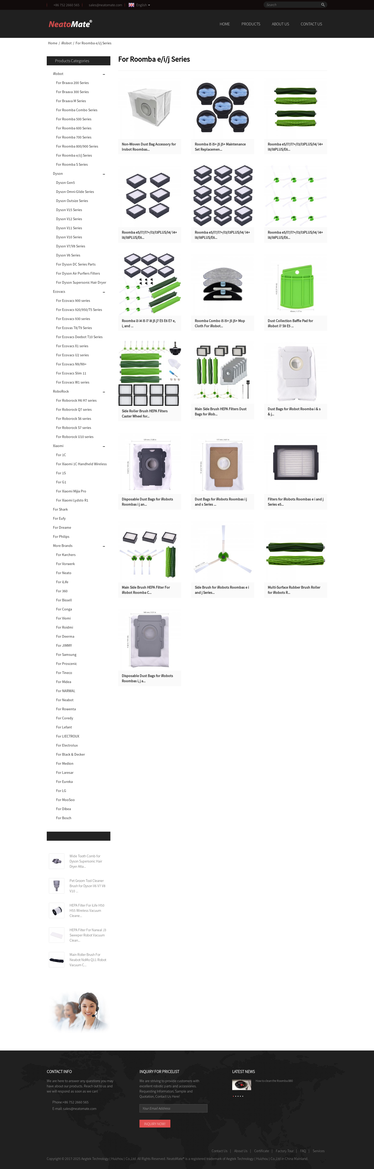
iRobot (66, 43)
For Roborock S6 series (73, 418)
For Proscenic (66, 663)
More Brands (62, 545)
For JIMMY (64, 645)
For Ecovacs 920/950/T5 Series (79, 309)
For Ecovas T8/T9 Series (74, 327)
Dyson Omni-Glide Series (75, 191)
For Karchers (66, 554)
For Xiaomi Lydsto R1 (72, 500)
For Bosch (63, 818)
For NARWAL (65, 690)
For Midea (63, 681)
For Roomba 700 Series (73, 137)
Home (225, 23)
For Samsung (66, 654)
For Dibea (63, 808)
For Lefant (64, 727)
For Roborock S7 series (73, 427)
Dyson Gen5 (65, 182)
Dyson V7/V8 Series (70, 246)
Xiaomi (58, 445)
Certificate (261, 1151)
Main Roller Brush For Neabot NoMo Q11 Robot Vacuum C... (88, 959)
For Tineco (64, 672)
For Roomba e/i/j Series (93, 43)
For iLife (62, 582)
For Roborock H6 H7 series (76, 400)
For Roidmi (64, 627)
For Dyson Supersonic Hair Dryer (81, 282)
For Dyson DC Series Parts (76, 264)
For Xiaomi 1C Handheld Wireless (81, 464)
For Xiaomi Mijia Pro (71, 491)
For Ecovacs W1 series (72, 382)
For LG (61, 790)
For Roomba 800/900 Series (77, 146)
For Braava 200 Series (72, 82)
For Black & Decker (70, 754)
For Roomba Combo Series (76, 110)
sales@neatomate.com (106, 5)
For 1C (61, 455)
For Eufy (59, 518)
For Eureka (64, 781)
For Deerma (65, 636)
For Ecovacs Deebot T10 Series (79, 337)
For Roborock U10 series (75, 436)
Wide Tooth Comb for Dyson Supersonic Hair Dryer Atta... (86, 861)
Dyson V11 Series (69, 228)
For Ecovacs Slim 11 (71, 373)
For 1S (61, 473)
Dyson (58, 173)
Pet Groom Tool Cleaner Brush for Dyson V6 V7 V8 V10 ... (87, 885)
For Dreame (62, 527)
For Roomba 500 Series (73, 119)
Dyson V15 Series (69, 209)
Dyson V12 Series (69, 219)
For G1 (61, 482)
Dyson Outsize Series (72, 200)
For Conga (64, 609)
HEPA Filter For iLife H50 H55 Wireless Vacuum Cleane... (87, 910)
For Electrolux (67, 745)
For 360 (62, 591)
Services (319, 1151)
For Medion (65, 763)
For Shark (60, 509)
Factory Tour (284, 1151)
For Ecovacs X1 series (72, 346)
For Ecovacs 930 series (73, 318)
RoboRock (61, 391)
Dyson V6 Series (68, 255)
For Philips (61, 536)
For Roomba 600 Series (73, 128)
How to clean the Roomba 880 (274, 1081)
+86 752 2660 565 (66, 5)
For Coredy (64, 718)
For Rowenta (66, 709)
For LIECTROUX (67, 736)
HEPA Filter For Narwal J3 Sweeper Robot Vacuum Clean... (88, 935)
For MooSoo (65, 799)
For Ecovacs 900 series (73, 300)
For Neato (63, 572)
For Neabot (65, 700)
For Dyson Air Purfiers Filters (78, 273)
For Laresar (65, 772)
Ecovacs (59, 291)
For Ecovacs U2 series (72, 355)
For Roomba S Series (72, 164)
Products (251, 23)
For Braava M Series (71, 101)
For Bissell (64, 600)
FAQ (303, 1151)
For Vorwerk (65, 563)
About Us (280, 23)
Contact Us (311, 23)
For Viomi (63, 618)
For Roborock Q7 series (74, 409)
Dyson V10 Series (69, 237)
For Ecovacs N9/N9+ (71, 364)
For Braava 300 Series (72, 91)
